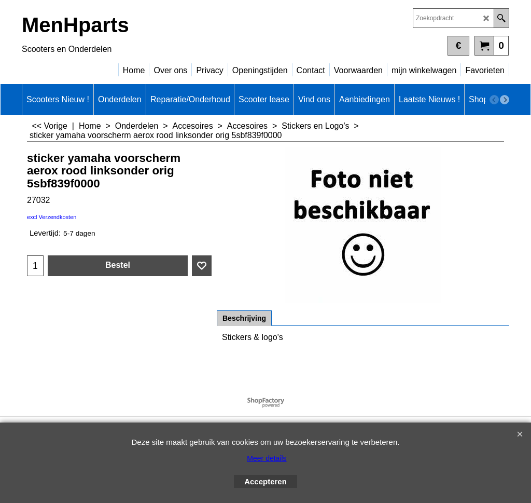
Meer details (266, 458)
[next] (504, 99)
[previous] (494, 99)
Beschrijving (244, 318)
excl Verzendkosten (51, 217)
